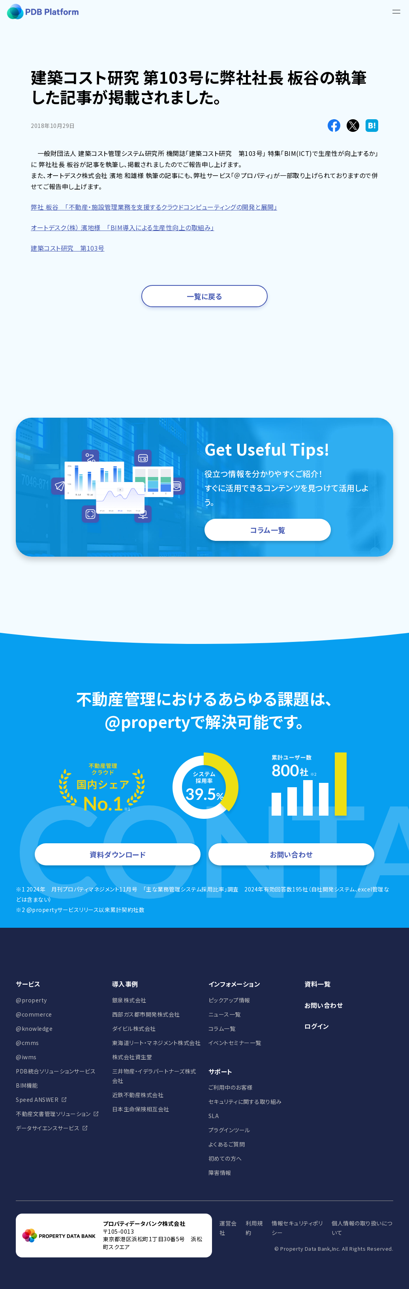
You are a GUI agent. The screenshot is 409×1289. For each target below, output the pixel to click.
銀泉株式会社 (129, 1000)
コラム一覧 (267, 530)
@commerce (34, 1014)
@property (31, 1000)
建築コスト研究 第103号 (68, 248)
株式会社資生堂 (132, 1057)
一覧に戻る (205, 296)
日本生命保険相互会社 (140, 1109)
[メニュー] (396, 12)
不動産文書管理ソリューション (53, 1114)
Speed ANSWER (37, 1099)
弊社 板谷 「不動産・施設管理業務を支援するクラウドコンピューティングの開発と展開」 (154, 207)
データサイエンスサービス (47, 1128)
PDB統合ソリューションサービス (56, 1071)
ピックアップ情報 (229, 1000)
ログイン (316, 1026)
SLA (213, 1116)
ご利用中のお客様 (230, 1087)
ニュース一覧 (224, 1014)
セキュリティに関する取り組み (245, 1101)
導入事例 (125, 984)
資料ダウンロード (118, 854)
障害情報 (219, 1172)
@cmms (27, 1043)
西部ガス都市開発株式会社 (146, 1014)
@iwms (26, 1057)
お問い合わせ (291, 854)
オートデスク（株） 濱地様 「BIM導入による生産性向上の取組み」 (122, 227)
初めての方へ (225, 1158)
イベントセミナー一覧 (234, 1043)
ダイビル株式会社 (134, 1028)
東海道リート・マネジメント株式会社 (156, 1043)
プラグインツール (229, 1130)
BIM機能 (27, 1085)
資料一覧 (317, 984)
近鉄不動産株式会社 (138, 1095)
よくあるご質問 (226, 1144)
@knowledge (34, 1028)
